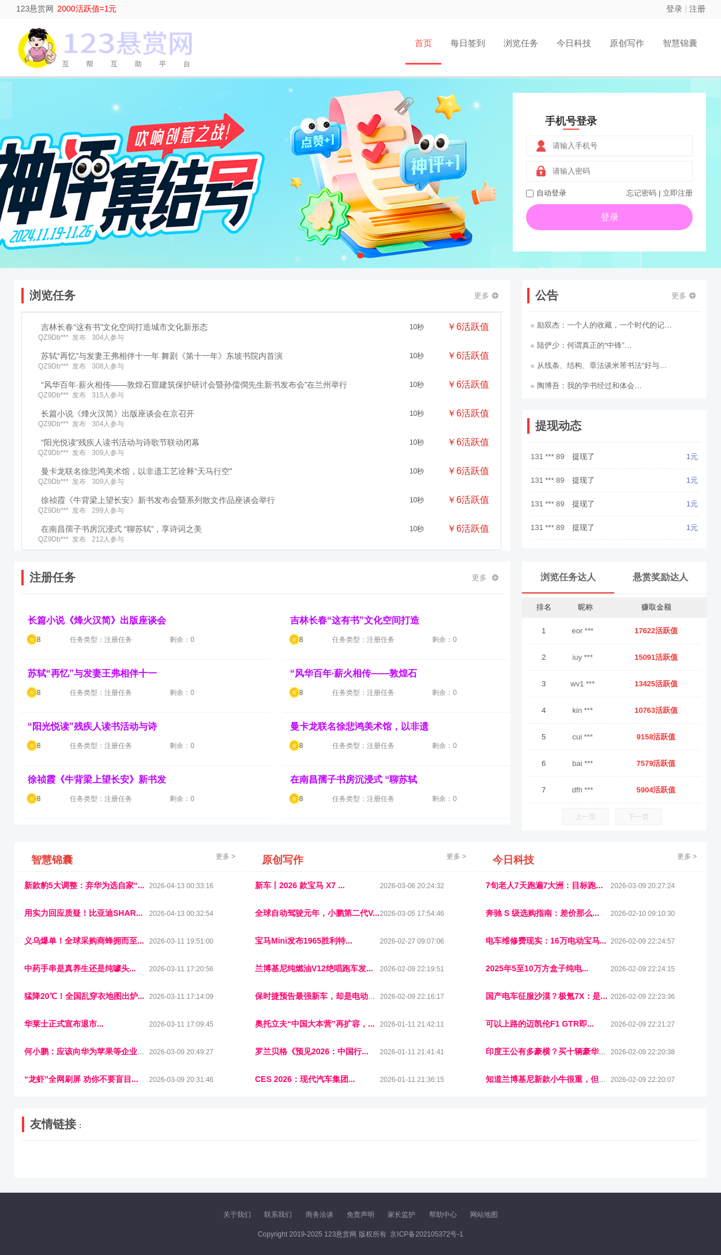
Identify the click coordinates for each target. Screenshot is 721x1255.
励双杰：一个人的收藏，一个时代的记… (601, 325)
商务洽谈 (319, 1215)
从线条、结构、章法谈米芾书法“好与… (599, 365)
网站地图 (484, 1215)
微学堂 (236, 1168)
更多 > (225, 856)
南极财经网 (454, 1168)
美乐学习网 (46, 1159)
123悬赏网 (35, 8)
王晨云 (187, 1168)
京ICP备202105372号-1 (426, 1234)
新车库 (524, 1168)
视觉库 (344, 1159)
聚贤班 (384, 1168)
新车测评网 (630, 1168)
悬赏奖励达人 (660, 577)
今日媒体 (543, 1159)
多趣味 (82, 1168)
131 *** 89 (548, 456)
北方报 (602, 1159)
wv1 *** (582, 683)
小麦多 (360, 1168)
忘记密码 (641, 193)
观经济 (515, 1159)
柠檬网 (106, 1168)
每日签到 (467, 43)
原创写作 (627, 43)
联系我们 (278, 1215)
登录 (674, 8)
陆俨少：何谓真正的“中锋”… (581, 345)
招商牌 (212, 1168)
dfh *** (583, 790)
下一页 (638, 817)
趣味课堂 (159, 1168)
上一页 (585, 817)
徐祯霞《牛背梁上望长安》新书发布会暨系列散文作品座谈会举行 (158, 500)
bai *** (582, 763)
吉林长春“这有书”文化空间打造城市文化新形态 (124, 327)
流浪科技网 (162, 1159)
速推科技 (574, 1159)
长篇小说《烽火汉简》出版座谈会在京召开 (117, 413)
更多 (486, 295)
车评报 (416, 1159)
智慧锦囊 (680, 43)
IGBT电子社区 (381, 1159)
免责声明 (360, 1215)
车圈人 (466, 1159)
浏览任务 (521, 43)
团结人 (573, 1168)
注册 (697, 8)
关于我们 (237, 1215)
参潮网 (319, 1159)
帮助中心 (443, 1215)
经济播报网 (263, 1159)
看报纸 (261, 1168)
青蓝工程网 (123, 1159)
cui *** (582, 736)
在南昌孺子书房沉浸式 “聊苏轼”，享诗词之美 (121, 528)
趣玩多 (661, 1168)
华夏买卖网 (492, 1168)
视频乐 (231, 1159)
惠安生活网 (200, 1159)
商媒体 (335, 1168)
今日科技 (574, 43)
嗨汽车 (441, 1159)
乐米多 (310, 1168)
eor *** (583, 630)
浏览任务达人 (568, 577)
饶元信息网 (85, 1159)
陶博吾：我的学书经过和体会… (586, 385)
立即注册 (678, 193)
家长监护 (401, 1215)
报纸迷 (286, 1168)
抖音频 (295, 1159)
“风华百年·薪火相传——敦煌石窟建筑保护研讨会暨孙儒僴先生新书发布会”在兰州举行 (194, 384)
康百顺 (57, 1168)
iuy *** (582, 657)
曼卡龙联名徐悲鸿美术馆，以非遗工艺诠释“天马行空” (136, 471)
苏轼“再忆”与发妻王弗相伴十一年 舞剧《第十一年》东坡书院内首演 (162, 355)
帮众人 (598, 1168)
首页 (423, 43)
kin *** (582, 710)
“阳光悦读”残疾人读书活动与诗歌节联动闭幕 (120, 442)
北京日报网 (416, 1168)
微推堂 (549, 1168)
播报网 (490, 1159)
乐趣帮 (131, 1168)
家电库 (627, 1159)
